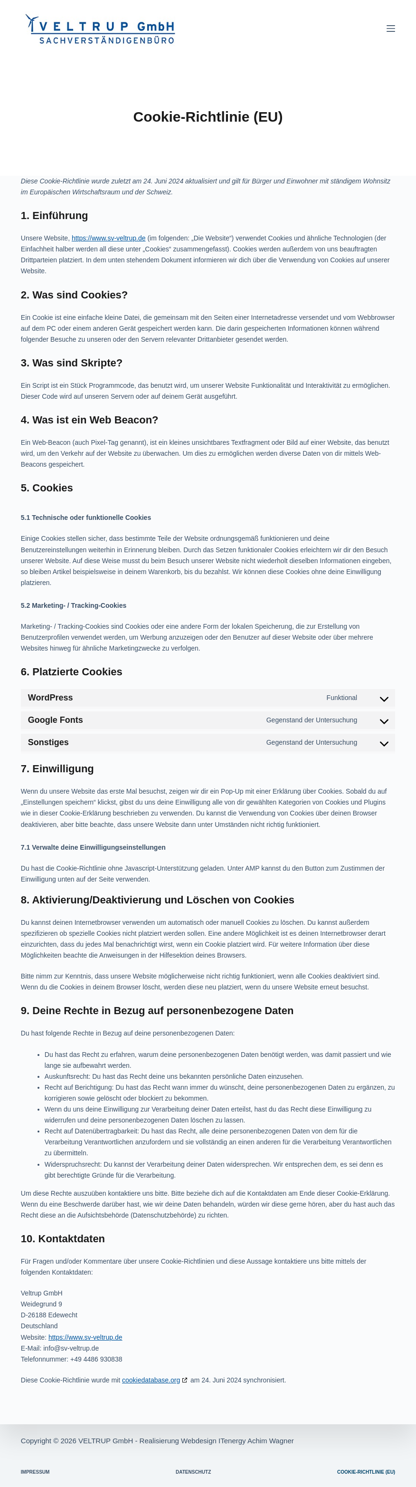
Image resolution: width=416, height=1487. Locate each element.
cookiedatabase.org (151, 1380)
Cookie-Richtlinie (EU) (366, 1472)
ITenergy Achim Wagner (256, 1441)
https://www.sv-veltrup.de (109, 238)
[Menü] (391, 28)
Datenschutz (193, 1472)
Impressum (35, 1472)
